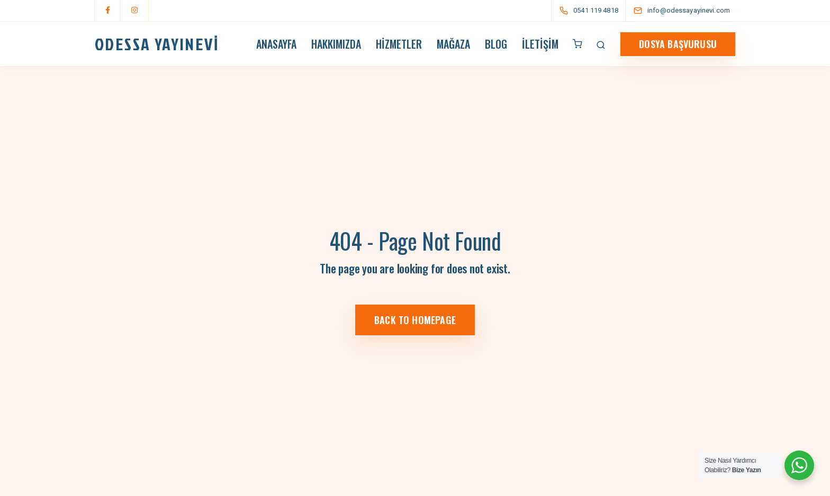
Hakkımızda (336, 44)
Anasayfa (276, 44)
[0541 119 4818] (591, 10)
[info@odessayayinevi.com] (691, 10)
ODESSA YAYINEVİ (157, 44)
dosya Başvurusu (678, 44)
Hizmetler (399, 44)
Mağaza (453, 44)
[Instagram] (134, 10)
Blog (496, 44)
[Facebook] (108, 10)
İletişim (540, 44)
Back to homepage (415, 320)
